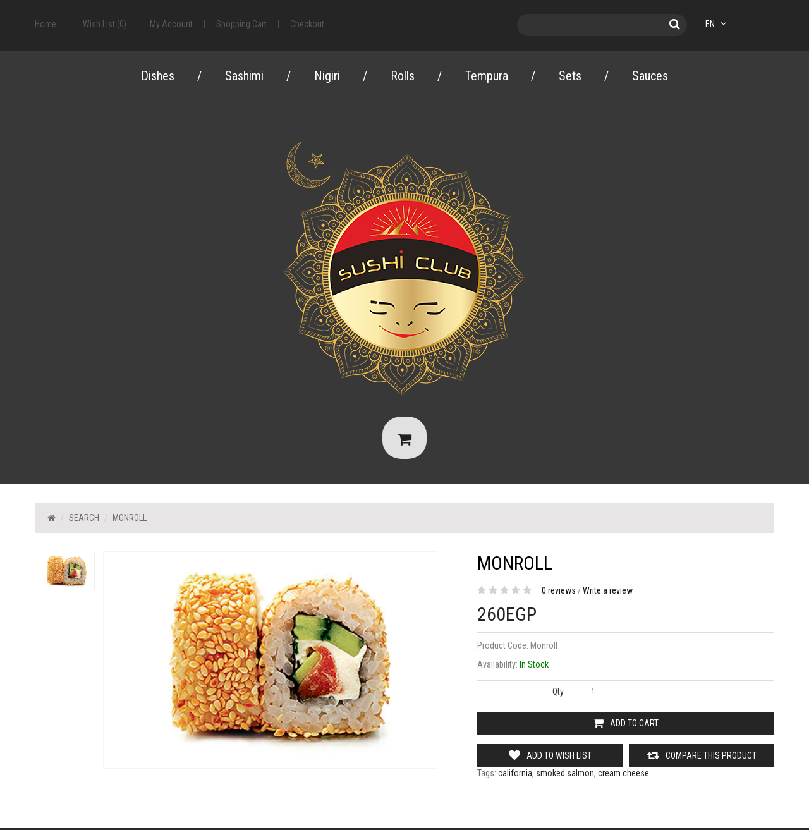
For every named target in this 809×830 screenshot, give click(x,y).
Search (84, 520)
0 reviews (559, 592)
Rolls (403, 75)
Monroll (130, 520)
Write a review (608, 592)
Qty (558, 693)
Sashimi (244, 75)
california (515, 775)
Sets (570, 75)
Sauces (650, 75)
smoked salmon (565, 775)
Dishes (157, 75)
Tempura (486, 75)
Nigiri (327, 75)
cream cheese (623, 775)
